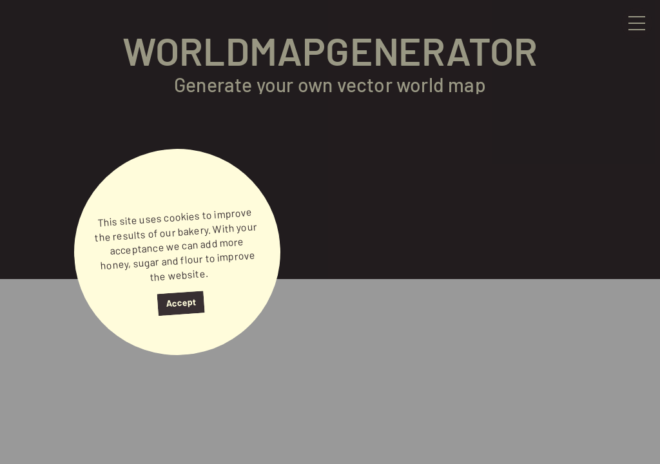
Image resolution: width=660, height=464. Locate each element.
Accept (181, 302)
